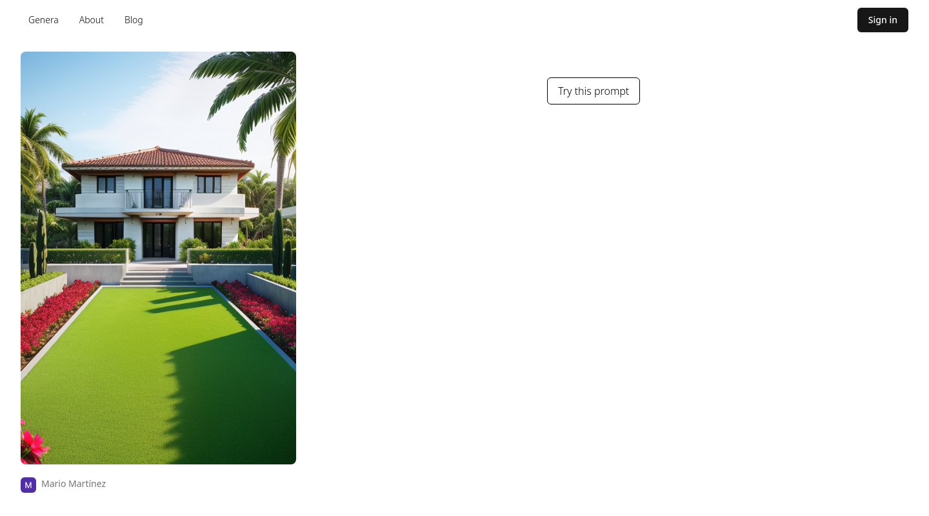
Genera (43, 20)
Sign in (882, 20)
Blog (134, 20)
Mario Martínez (73, 483)
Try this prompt (593, 91)
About (91, 20)
